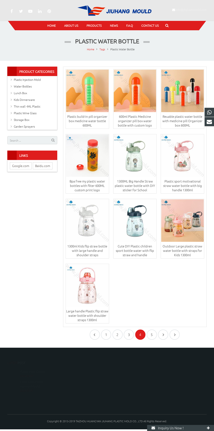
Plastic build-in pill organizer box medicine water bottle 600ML (87, 120)
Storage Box (21, 120)
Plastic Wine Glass (25, 113)
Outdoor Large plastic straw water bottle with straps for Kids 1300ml (182, 250)
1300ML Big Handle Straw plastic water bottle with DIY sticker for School (135, 185)
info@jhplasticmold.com (191, 10)
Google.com (20, 166)
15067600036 (122, 371)
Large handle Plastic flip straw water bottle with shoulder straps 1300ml (87, 315)
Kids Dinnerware (24, 100)
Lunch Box (20, 93)
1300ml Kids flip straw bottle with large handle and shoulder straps (87, 250)
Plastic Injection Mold (27, 79)
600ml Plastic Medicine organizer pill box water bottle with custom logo (135, 120)
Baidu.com (42, 166)
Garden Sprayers (24, 126)
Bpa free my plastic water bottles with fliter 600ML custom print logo (87, 185)
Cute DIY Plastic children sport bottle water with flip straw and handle (135, 250)
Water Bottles (23, 86)
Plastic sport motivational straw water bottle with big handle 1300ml (182, 185)
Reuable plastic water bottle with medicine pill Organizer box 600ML (182, 120)
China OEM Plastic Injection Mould (31, 378)
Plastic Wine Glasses (33, 366)
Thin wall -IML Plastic (27, 106)
